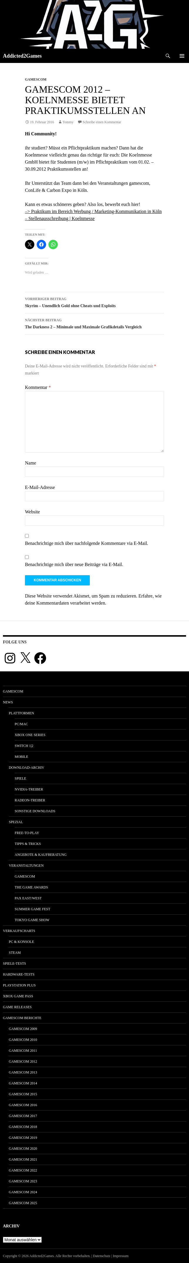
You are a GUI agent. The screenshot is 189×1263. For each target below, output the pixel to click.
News (8, 702)
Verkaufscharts (19, 931)
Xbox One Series (30, 735)
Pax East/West (28, 898)
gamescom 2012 (23, 1061)
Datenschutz (101, 1256)
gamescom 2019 (23, 1138)
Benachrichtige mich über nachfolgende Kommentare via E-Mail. (86, 543)
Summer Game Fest (32, 909)
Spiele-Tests (14, 963)
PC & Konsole (21, 942)
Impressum (121, 1256)
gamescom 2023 (23, 1181)
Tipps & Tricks (28, 844)
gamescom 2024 (23, 1192)
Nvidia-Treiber (29, 789)
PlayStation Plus (19, 985)
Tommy (68, 122)
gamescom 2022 (23, 1170)
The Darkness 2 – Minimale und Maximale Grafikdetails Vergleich (94, 323)
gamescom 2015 (23, 1094)
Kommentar (38, 387)
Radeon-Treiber (30, 800)
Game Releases (17, 1007)
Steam (15, 953)
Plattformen (21, 713)
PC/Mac (21, 724)
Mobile (21, 757)
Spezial (16, 822)
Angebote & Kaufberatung (41, 855)
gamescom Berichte (22, 1018)
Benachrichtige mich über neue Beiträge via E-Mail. (74, 564)
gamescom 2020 (23, 1148)
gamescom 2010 (23, 1040)
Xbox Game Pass (18, 996)
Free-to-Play (27, 833)
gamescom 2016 (23, 1105)
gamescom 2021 (23, 1159)
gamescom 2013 (23, 1072)
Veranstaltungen (26, 865)
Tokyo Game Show (32, 920)
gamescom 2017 (23, 1116)
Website (32, 511)
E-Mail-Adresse (40, 487)
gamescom (35, 79)
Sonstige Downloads (35, 811)
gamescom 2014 (23, 1083)
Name (30, 462)
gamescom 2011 (23, 1051)
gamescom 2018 (23, 1127)
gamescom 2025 (23, 1203)
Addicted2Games (22, 56)
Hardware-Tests (18, 974)
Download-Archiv (26, 768)
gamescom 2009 (23, 1029)
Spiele (20, 778)
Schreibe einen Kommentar (102, 122)
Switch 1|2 (24, 746)
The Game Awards (31, 887)
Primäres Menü (182, 56)
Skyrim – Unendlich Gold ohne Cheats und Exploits (94, 301)
